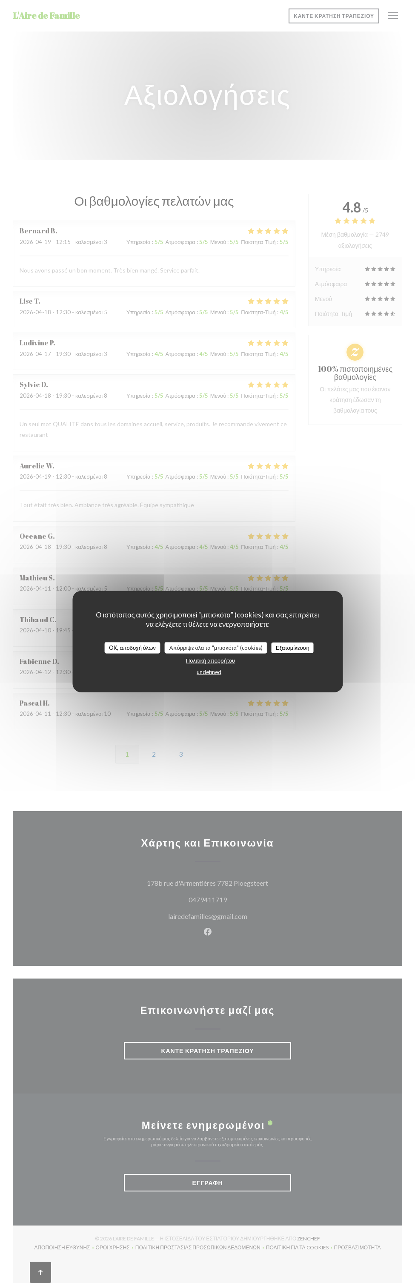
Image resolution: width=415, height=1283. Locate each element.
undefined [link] (209, 672)
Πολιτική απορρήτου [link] (210, 660)
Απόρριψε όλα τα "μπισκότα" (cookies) (216, 647)
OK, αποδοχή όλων (132, 647)
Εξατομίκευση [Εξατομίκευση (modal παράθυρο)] (292, 647)
